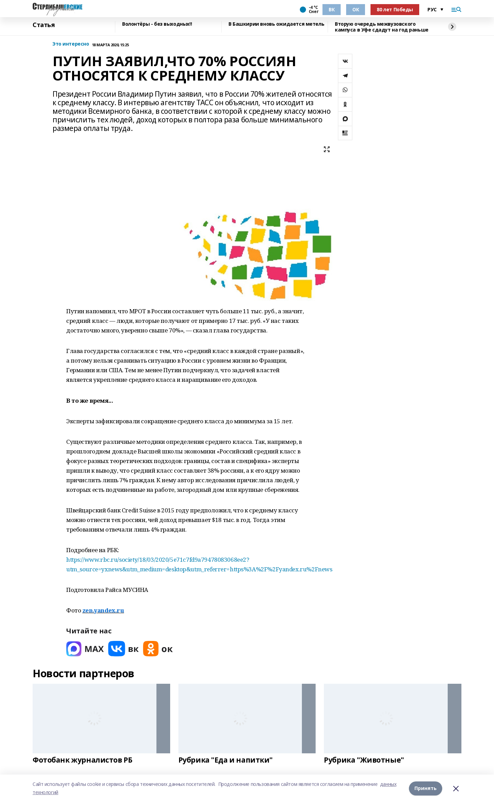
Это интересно (70, 44)
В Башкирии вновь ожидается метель (276, 24)
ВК (331, 9)
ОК (355, 9)
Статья (44, 25)
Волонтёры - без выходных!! (157, 24)
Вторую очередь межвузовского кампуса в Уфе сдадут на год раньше (381, 27)
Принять (425, 788)
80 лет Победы (395, 9)
